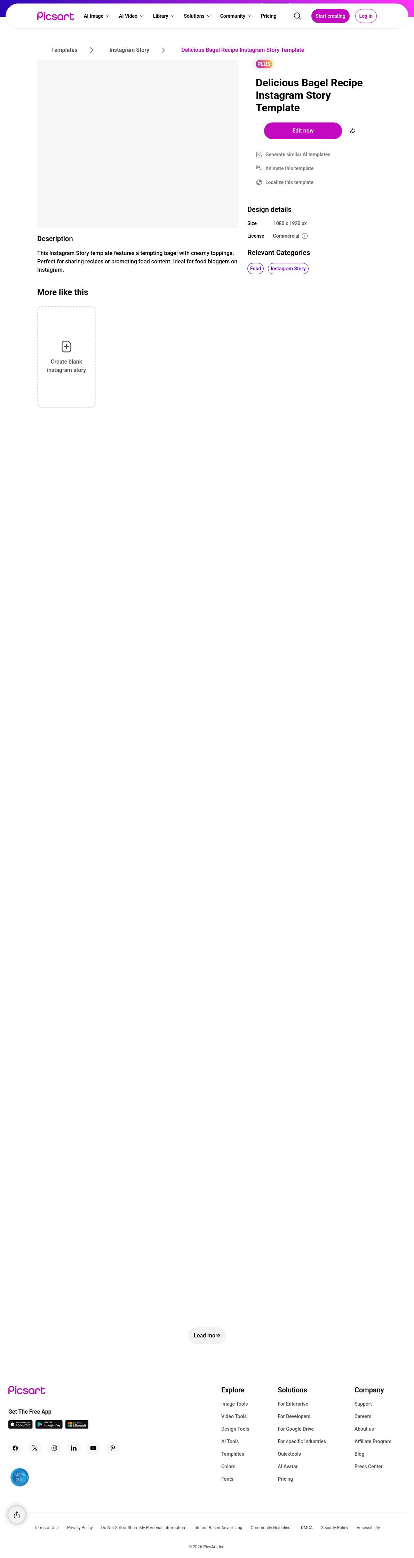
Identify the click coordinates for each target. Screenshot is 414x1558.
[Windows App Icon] (76, 1426)
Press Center (369, 1466)
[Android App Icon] (49, 1426)
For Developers (294, 1416)
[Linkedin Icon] (74, 1448)
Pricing (285, 1479)
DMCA (307, 1527)
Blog (359, 1454)
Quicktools (289, 1454)
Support (363, 1404)
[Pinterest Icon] (113, 1448)
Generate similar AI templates (298, 154)
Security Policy (334, 1527)
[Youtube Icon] (93, 1448)
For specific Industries (302, 1441)
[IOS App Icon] (20, 1426)
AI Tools (230, 1441)
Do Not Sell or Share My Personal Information (143, 1527)
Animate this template (289, 168)
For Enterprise (293, 1404)
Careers (363, 1416)
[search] (297, 16)
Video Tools (234, 1416)
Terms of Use (46, 1527)
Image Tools (234, 1404)
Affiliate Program (373, 1441)
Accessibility (368, 1527)
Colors (228, 1466)
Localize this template (289, 182)
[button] (97, 16)
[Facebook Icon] (15, 1448)
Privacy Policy (80, 1527)
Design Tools (235, 1429)
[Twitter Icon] (35, 1448)
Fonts (227, 1479)
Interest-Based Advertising (217, 1527)
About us (364, 1429)
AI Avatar (287, 1466)
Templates (232, 1454)
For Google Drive (296, 1429)
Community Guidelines (272, 1527)
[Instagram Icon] (54, 1448)
